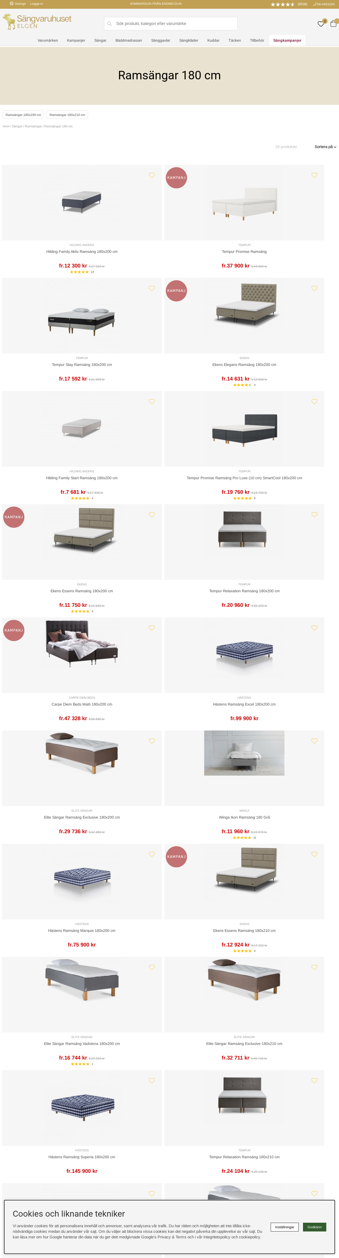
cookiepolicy (249, 1237)
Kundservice (20, 1039)
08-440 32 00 (218, 1060)
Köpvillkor (180, 1128)
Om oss (96, 1133)
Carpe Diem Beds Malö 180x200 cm (42, 491)
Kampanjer (76, 41)
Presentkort (99, 1139)
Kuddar (213, 41)
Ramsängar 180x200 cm (27, 114)
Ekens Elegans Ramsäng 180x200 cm (296, 254)
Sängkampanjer (287, 41)
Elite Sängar (211, 484)
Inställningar (284, 1227)
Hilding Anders (43, 247)
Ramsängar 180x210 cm (78, 114)
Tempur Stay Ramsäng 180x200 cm (211, 254)
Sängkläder (188, 41)
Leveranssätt (67, 1039)
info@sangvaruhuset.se (220, 1066)
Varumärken (48, 41)
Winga (296, 484)
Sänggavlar (160, 41)
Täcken (235, 41)
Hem (6, 126)
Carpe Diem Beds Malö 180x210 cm (296, 845)
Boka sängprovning (272, 1122)
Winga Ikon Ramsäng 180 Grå (296, 491)
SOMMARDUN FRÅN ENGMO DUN (156, 4)
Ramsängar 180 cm (58, 126)
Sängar (100, 41)
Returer (155, 1039)
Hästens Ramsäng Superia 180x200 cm (43, 727)
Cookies (179, 1122)
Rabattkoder (99, 1122)
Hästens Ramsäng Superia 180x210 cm (43, 845)
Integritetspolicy (185, 1133)
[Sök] (171, 24)
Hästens (127, 484)
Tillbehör (257, 41)
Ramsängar (33, 126)
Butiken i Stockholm (272, 1139)
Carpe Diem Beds (43, 484)
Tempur (127, 247)
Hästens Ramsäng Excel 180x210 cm (212, 727)
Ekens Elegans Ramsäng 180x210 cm (127, 845)
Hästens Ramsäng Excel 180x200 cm (127, 491)
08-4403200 (326, 4)
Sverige (18, 4)
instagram (16, 1156)
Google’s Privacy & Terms (163, 1237)
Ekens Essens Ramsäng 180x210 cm (127, 609)
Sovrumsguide (101, 1128)
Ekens (296, 247)
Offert (107, 1039)
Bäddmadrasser (128, 41)
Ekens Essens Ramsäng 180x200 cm (212, 372)
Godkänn (314, 1227)
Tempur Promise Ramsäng (127, 254)
